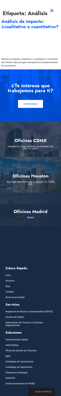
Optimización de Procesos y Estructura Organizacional (24, 324)
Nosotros (10, 280)
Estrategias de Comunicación (19, 361)
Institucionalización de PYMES (20, 383)
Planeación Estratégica (16, 372)
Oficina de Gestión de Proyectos (21, 350)
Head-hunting (11, 345)
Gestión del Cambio (14, 317)
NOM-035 (10, 378)
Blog (7, 286)
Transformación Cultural (16, 339)
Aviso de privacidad (14, 297)
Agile (7, 356)
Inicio (8, 275)
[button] (52, 10)
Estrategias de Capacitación (18, 367)
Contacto (9, 291)
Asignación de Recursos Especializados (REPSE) (29, 311)
